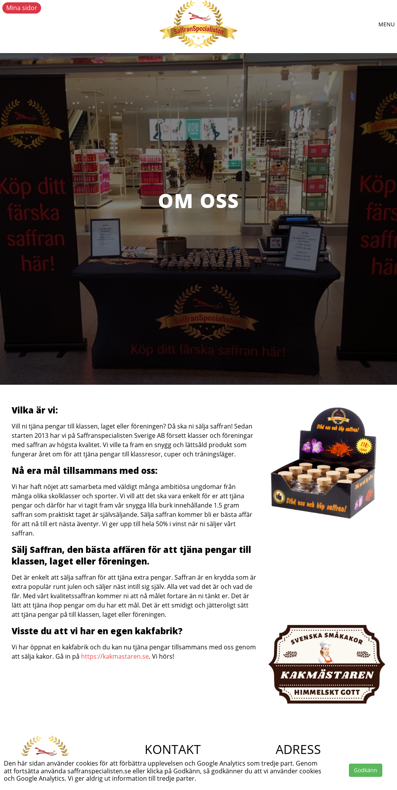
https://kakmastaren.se (115, 656)
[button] (386, 24)
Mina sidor (21, 7)
